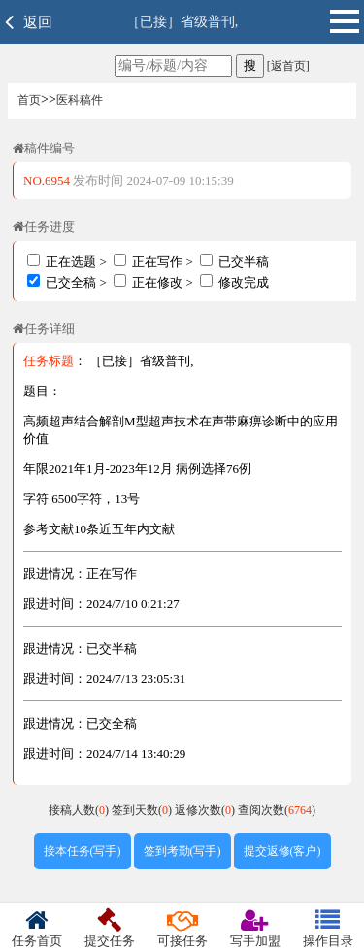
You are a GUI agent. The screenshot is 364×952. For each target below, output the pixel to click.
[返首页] (287, 66)
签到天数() (143, 810)
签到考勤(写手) (182, 851)
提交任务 (109, 928)
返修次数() (206, 810)
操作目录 (327, 928)
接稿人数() (80, 810)
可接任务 (182, 928)
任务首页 (36, 928)
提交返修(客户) (282, 851)
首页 (29, 100)
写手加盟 (254, 928)
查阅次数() (276, 810)
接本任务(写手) (82, 851)
